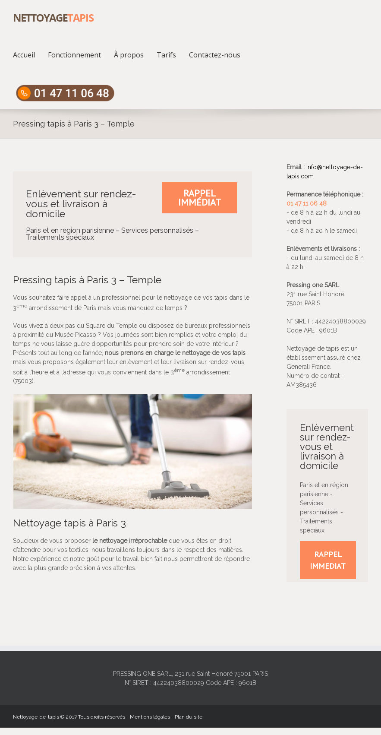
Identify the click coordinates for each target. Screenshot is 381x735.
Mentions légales (150, 717)
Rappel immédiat (199, 197)
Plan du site (188, 717)
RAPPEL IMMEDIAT (328, 560)
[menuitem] (30, 54)
